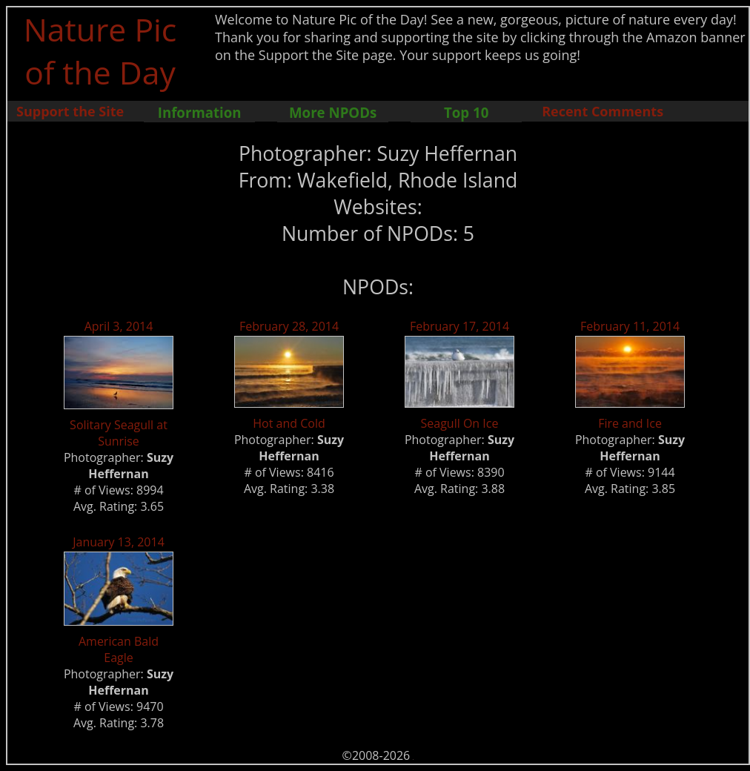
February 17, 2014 (459, 326)
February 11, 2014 (630, 326)
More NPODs (332, 112)
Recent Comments (602, 111)
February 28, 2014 (289, 326)
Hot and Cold (289, 423)
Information (200, 112)
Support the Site (70, 111)
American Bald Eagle (119, 649)
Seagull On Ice (460, 423)
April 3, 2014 (118, 326)
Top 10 (466, 112)
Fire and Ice (630, 423)
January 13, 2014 (119, 542)
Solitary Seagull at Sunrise (118, 433)
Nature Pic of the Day (100, 50)
